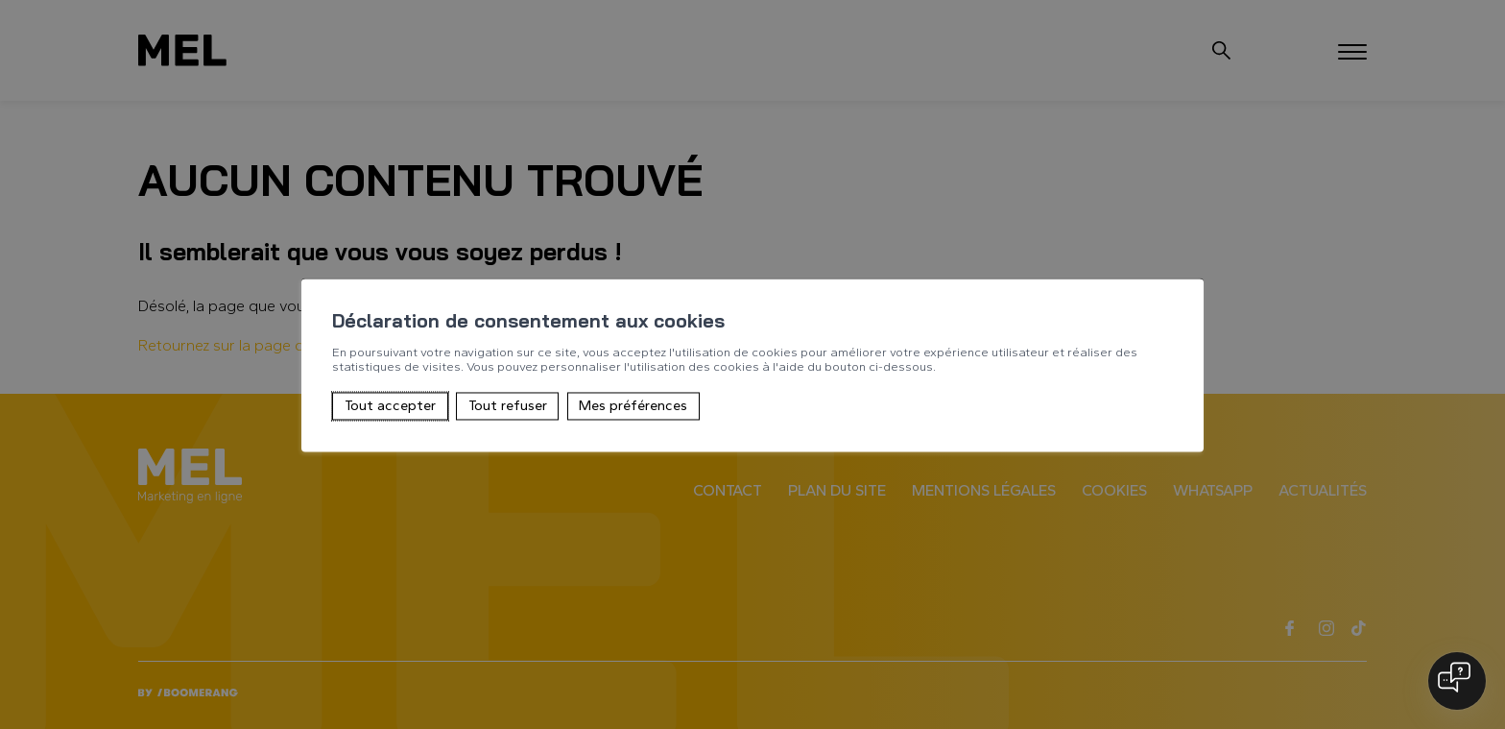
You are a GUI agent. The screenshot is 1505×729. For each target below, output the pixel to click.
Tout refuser (507, 406)
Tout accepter (390, 406)
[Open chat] (1457, 681)
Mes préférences (633, 406)
